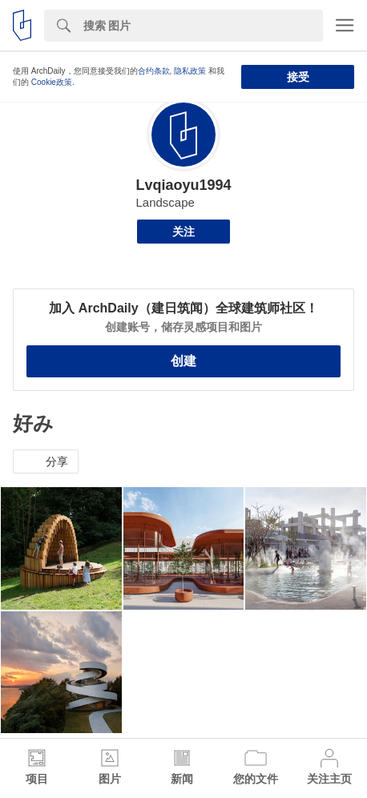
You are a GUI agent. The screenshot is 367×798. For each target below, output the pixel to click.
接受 (298, 77)
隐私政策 (190, 70)
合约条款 (154, 70)
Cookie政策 (51, 82)
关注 (183, 231)
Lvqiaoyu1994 (183, 185)
